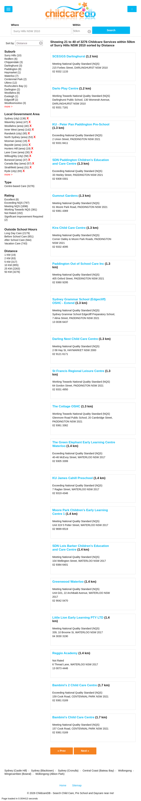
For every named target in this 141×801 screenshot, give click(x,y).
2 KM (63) (10, 258)
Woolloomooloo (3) (15, 103)
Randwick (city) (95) (15, 133)
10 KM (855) (11, 265)
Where (15, 24)
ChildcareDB (43, 793)
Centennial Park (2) (15, 79)
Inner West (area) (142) (17, 129)
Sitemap (77, 785)
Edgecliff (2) (11, 99)
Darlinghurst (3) (13, 65)
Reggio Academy (64, 653)
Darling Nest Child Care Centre (75, 339)
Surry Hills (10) (12, 55)
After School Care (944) (17, 240)
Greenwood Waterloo (68, 582)
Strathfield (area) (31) (16, 167)
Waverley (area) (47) (16, 122)
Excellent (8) (11, 199)
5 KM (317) (10, 262)
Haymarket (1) (12, 72)
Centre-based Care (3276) (19, 186)
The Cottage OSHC (66, 406)
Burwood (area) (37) (15, 160)
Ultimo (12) (10, 82)
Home (62, 785)
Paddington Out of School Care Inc (78, 264)
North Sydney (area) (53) (18, 137)
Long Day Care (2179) (17, 233)
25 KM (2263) (12, 268)
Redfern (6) (10, 59)
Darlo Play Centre (65, 88)
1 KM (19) (10, 255)
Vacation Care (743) (15, 243)
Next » (87, 751)
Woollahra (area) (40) (16, 126)
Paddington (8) (12, 69)
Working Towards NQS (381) (20, 209)
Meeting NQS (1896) (16, 206)
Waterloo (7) (11, 76)
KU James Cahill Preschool (72, 478)
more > (8, 106)
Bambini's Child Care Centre (73, 717)
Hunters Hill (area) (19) (17, 148)
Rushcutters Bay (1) (15, 86)
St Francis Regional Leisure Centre (78, 371)
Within (89, 24)
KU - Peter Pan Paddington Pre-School (80, 124)
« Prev (62, 751)
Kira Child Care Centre (69, 228)
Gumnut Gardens (65, 196)
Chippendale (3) (13, 62)
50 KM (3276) (12, 272)
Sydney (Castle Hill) (15, 771)
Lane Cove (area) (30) (17, 152)
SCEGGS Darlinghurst (68, 56)
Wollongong (125, 771)
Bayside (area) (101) (16, 145)
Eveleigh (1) (11, 96)
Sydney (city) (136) (15, 118)
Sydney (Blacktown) (42, 771)
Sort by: (10, 43)
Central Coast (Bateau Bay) (98, 771)
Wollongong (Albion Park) (50, 774)
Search (119, 31)
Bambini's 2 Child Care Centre (74, 685)
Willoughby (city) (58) (16, 156)
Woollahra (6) (12, 92)
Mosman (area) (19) (15, 141)
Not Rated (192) (13, 213)
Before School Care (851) (19, 236)
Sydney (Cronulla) (68, 771)
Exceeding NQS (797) (16, 202)
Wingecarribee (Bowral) (17, 774)
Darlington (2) (12, 89)
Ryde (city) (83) (13, 171)
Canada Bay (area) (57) (17, 163)
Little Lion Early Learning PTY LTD (77, 617)
